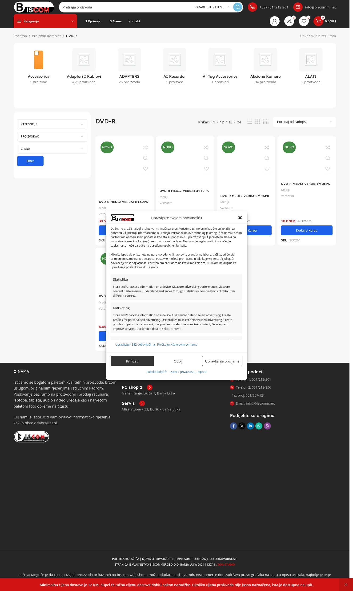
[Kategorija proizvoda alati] (311, 72)
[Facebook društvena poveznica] (233, 429)
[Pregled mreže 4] (266, 126)
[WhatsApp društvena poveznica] (258, 429)
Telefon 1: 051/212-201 (250, 382)
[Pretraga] (159, 9)
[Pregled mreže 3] (257, 126)
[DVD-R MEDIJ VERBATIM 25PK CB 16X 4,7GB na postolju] (308, 163)
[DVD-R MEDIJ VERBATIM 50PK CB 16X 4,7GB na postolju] (185, 167)
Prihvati (132, 361)
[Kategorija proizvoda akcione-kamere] (265, 72)
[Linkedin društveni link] (250, 429)
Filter (30, 165)
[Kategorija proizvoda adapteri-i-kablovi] (84, 72)
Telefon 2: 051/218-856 (250, 390)
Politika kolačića (157, 372)
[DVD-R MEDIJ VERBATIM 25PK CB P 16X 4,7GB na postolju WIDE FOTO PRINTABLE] (246, 169)
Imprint (201, 372)
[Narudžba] (304, 127)
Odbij (178, 361)
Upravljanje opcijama (222, 361)
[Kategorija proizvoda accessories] (38, 72)
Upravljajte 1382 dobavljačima (135, 345)
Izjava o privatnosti (182, 372)
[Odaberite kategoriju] (212, 9)
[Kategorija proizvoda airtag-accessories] (220, 72)
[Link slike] (31, 439)
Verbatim (167, 206)
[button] (240, 217)
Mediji (103, 210)
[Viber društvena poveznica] (267, 429)
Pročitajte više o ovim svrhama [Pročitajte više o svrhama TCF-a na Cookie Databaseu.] (177, 345)
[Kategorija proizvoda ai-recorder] (174, 72)
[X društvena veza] (241, 429)
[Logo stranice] (42, 9)
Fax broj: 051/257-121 (248, 398)
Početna (20, 40)
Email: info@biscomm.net (252, 406)
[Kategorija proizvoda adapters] (129, 72)
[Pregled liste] (249, 126)
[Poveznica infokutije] (268, 9)
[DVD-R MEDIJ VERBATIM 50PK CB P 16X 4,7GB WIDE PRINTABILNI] (123, 172)
